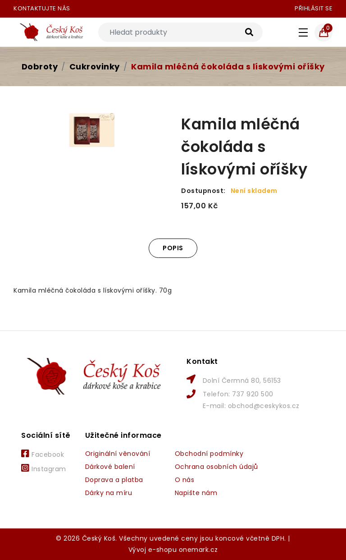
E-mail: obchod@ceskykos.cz (251, 405)
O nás (185, 479)
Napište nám (196, 492)
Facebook (42, 454)
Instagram (43, 468)
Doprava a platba (114, 479)
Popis (173, 247)
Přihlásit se (313, 8)
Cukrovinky (94, 66)
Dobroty (40, 66)
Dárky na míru (108, 492)
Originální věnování (117, 453)
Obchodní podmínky (209, 453)
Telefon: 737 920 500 (238, 394)
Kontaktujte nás (42, 8)
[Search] (180, 32)
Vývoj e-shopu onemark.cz (173, 549)
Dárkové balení (110, 466)
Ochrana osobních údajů (216, 466)
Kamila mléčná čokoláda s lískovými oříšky (228, 66)
